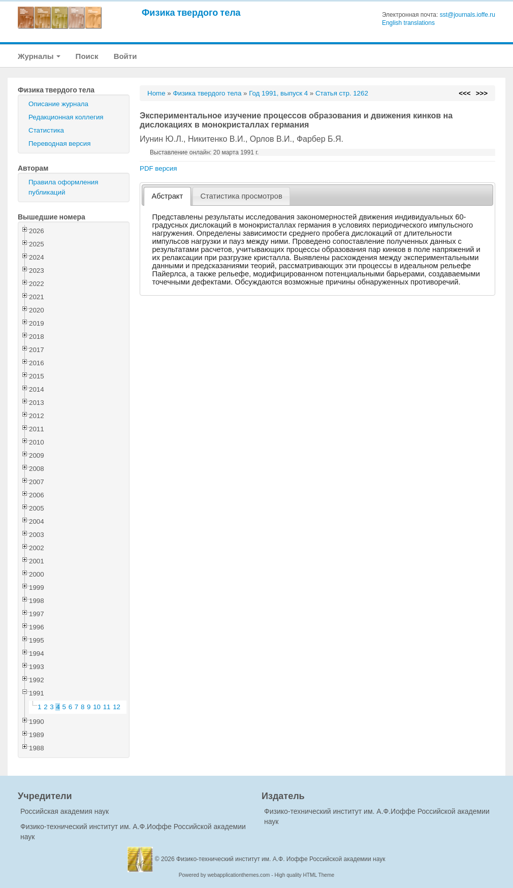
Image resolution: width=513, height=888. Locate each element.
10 (97, 707)
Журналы (39, 56)
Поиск (87, 56)
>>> (482, 93)
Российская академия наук (64, 811)
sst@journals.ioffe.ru (467, 14)
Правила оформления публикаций (63, 187)
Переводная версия (59, 143)
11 (107, 707)
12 (116, 707)
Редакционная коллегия (66, 117)
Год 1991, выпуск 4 (278, 93)
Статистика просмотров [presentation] (241, 196)
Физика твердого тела (191, 12)
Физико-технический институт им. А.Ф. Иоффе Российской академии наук (281, 859)
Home (156, 93)
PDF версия (158, 168)
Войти (125, 56)
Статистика (46, 130)
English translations (408, 22)
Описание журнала (58, 104)
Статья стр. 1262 (341, 93)
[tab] (167, 196)
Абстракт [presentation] (167, 196)
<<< (464, 93)
